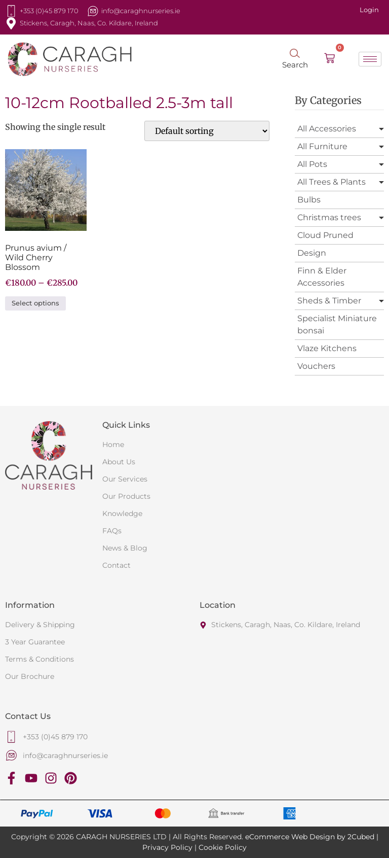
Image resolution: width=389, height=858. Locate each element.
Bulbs (309, 199)
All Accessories (326, 128)
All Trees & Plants (331, 182)
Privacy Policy (167, 847)
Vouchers (316, 366)
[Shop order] (206, 131)
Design (311, 253)
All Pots (312, 164)
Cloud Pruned (325, 235)
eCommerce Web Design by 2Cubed (309, 836)
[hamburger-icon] (370, 59)
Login (369, 10)
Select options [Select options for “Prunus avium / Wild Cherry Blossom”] (35, 303)
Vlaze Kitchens (327, 348)
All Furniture (322, 146)
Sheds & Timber (329, 300)
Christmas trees (329, 217)
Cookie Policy (223, 847)
